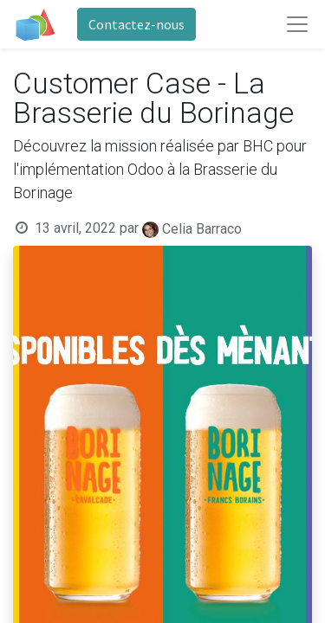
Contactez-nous (136, 24)
